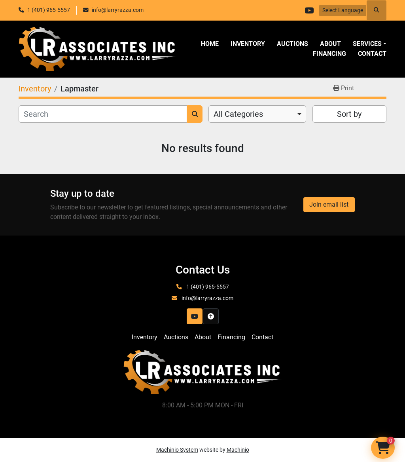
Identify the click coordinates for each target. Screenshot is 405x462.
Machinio (238, 450)
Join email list (328, 204)
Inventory (248, 44)
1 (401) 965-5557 (48, 10)
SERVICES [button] (367, 44)
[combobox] (257, 114)
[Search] (103, 114)
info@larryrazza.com (118, 10)
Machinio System (177, 450)
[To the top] (211, 316)
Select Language (342, 10)
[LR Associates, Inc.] (202, 372)
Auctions (292, 44)
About (330, 44)
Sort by (349, 114)
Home (210, 44)
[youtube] (309, 10)
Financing (329, 53)
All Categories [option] (238, 114)
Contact (372, 53)
